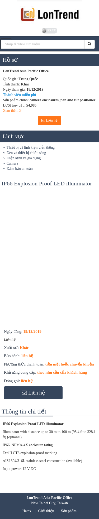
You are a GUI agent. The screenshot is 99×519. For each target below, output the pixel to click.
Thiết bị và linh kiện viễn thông (31, 148)
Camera (12, 163)
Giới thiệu (46, 511)
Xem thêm (12, 111)
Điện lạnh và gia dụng (24, 158)
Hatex (26, 511)
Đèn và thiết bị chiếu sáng (26, 153)
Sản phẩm (69, 511)
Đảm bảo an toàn (20, 169)
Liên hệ (49, 120)
